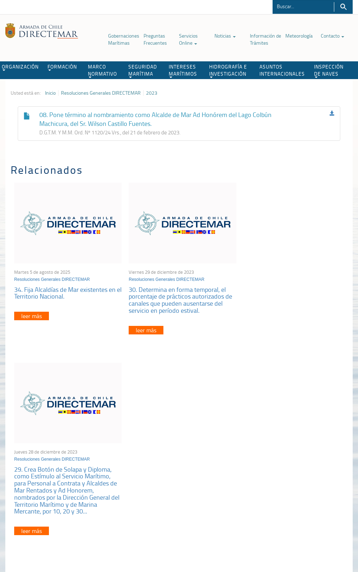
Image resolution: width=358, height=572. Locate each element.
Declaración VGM (287, 466)
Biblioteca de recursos (85, 535)
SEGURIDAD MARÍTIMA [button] (142, 70)
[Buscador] (303, 6)
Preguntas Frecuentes (155, 39)
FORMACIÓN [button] (62, 67)
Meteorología (299, 35)
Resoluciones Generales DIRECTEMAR (101, 93)
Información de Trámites (265, 39)
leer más (31, 314)
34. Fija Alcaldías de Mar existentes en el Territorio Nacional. (65, 291)
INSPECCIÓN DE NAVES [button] (328, 70)
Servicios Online (188, 39)
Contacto (332, 35)
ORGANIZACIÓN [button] (20, 67)
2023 (151, 93)
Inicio (50, 93)
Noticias (225, 35)
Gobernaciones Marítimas (123, 39)
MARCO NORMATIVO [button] (102, 70)
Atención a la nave (288, 448)
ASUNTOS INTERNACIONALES (282, 70)
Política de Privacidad (37, 535)
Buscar (343, 7)
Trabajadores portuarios (293, 457)
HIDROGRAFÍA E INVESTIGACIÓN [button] (228, 70)
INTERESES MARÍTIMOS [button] (183, 70)
